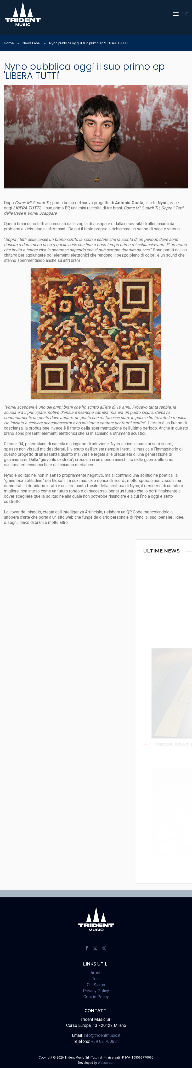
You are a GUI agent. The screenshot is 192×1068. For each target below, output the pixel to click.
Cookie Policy (96, 996)
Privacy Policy (96, 990)
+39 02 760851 (105, 1041)
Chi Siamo (96, 984)
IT (186, 14)
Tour (96, 978)
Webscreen (106, 1063)
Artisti (96, 972)
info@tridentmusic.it (102, 1035)
